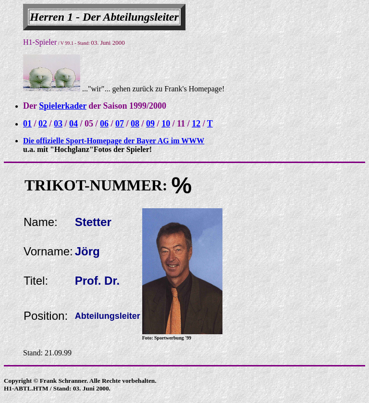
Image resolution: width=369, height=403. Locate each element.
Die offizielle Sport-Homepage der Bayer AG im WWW (113, 141)
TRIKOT (55, 185)
